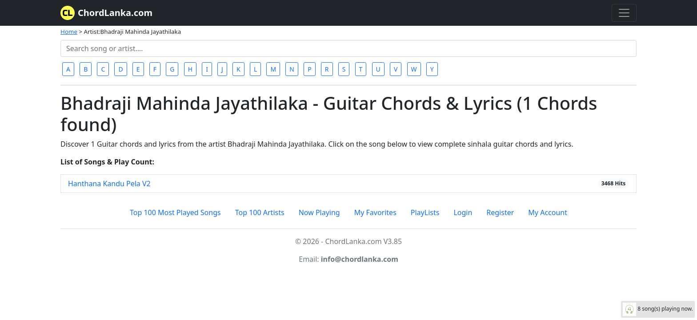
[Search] (348, 48)
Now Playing (319, 212)
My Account (547, 212)
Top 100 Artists (259, 212)
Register (500, 212)
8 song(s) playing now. (658, 309)
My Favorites (375, 212)
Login (462, 212)
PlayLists (425, 212)
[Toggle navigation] (624, 13)
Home (68, 32)
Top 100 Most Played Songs (175, 212)
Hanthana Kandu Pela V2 (109, 183)
